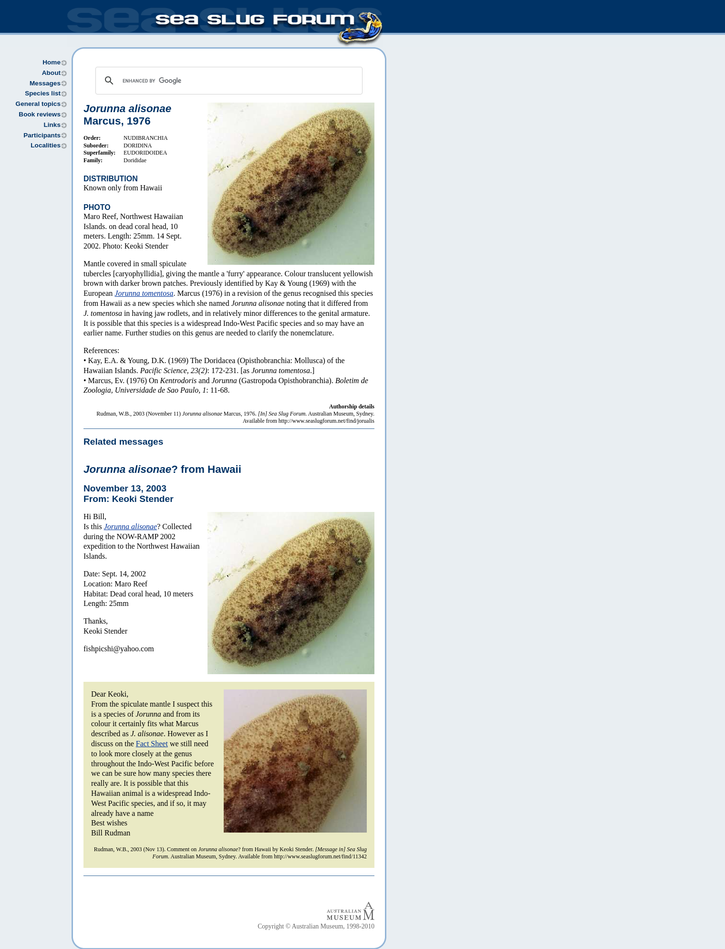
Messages (45, 83)
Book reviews (40, 114)
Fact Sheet (152, 744)
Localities (46, 145)
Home (51, 62)
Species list (43, 93)
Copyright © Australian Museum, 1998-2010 (316, 926)
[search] (227, 80)
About (51, 72)
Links (52, 124)
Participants (42, 135)
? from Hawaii (162, 469)
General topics (38, 103)
